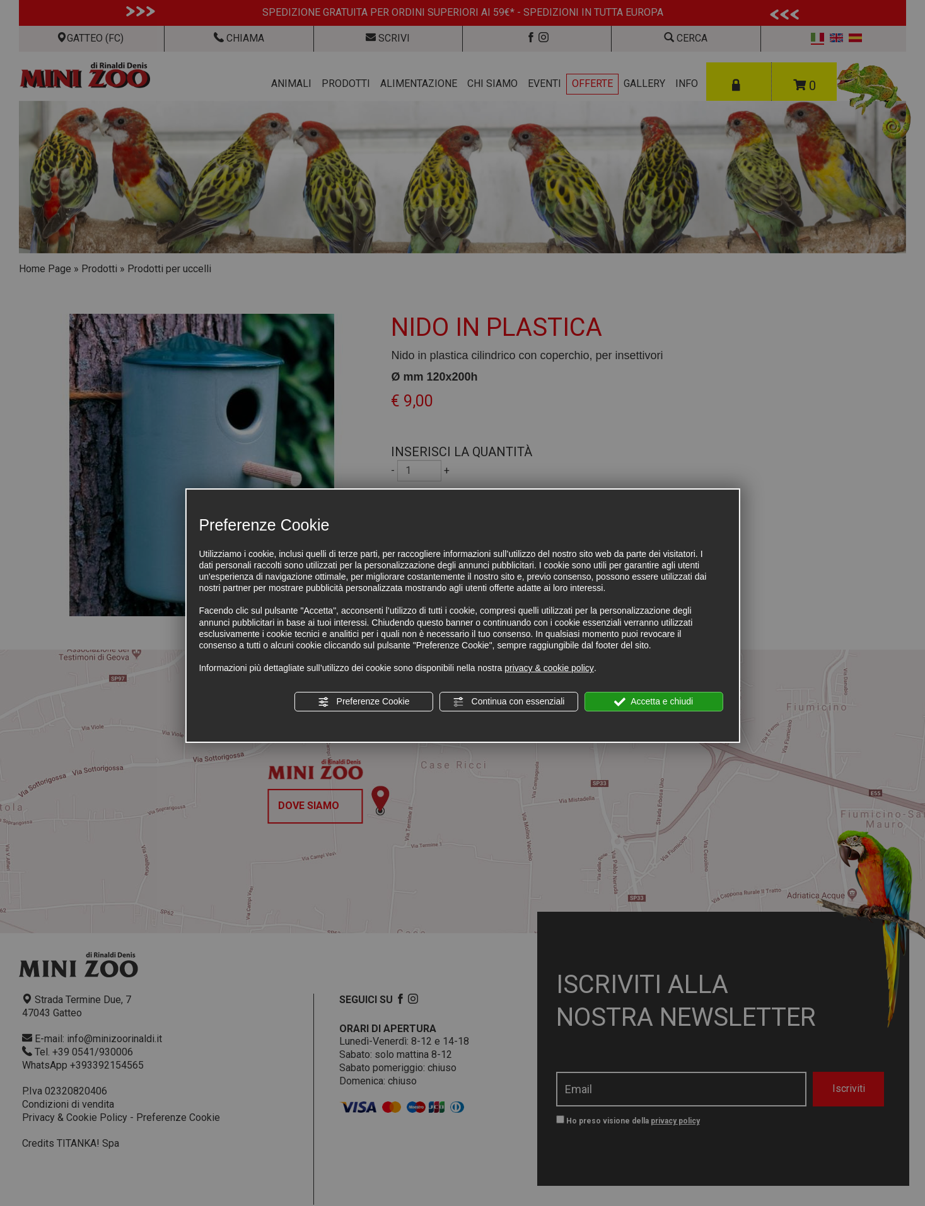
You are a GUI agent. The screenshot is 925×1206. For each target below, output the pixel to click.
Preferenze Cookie (364, 702)
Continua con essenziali (509, 702)
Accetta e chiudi (653, 702)
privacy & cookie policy (549, 668)
